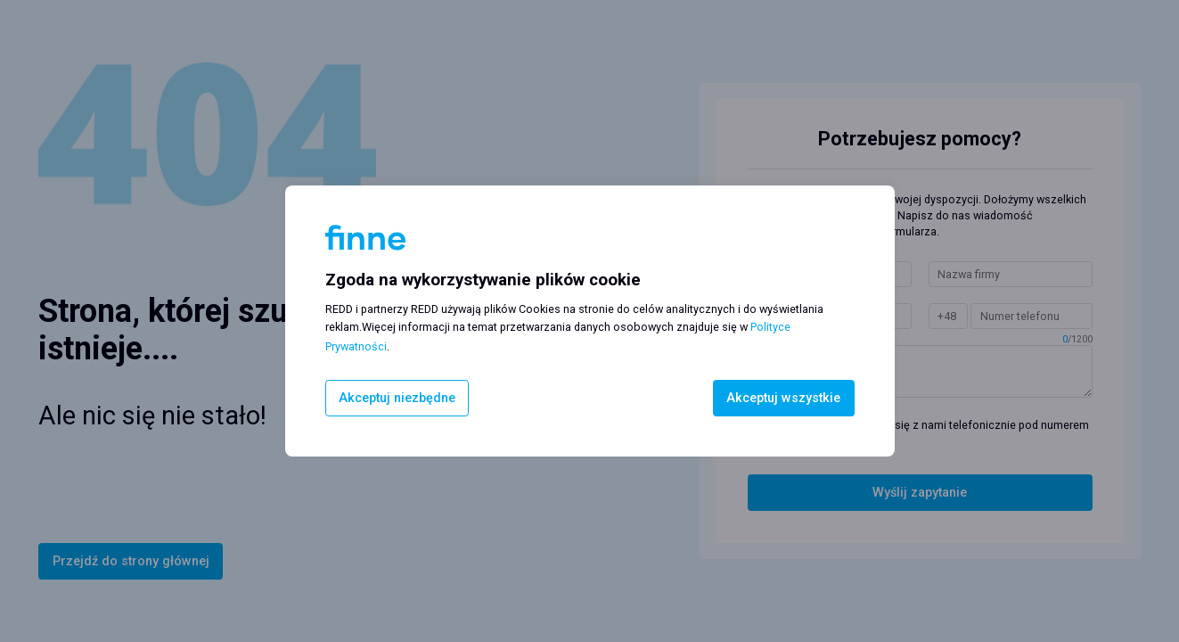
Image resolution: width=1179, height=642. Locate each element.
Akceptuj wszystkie (783, 398)
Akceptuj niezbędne (397, 398)
